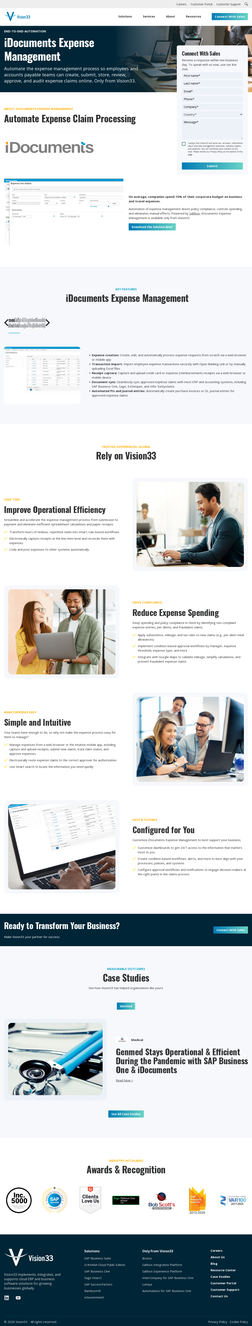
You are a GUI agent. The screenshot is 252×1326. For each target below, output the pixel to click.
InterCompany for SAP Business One (167, 1278)
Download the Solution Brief (152, 227)
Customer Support (225, 1289)
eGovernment (94, 1297)
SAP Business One (97, 1271)
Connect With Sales (230, 930)
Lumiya (147, 1284)
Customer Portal (223, 1283)
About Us (218, 1257)
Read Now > (124, 1080)
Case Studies (220, 1276)
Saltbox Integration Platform (162, 1265)
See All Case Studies (126, 1114)
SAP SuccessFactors (98, 1284)
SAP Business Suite (97, 1258)
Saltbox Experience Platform (162, 1271)
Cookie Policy (239, 1322)
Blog (214, 1263)
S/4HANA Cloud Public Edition (104, 1265)
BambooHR (92, 1291)
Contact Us (219, 1296)
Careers (217, 1250)
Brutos (147, 1258)
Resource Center (223, 1270)
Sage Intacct (93, 1278)
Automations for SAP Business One (166, 1291)
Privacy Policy (217, 1322)
